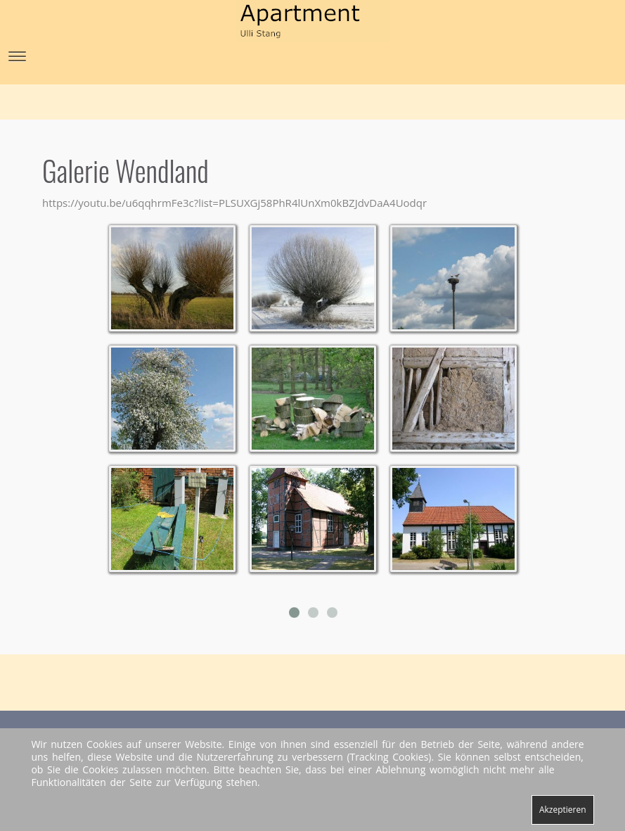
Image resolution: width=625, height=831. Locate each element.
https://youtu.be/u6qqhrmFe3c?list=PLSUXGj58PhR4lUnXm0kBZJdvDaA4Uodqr (234, 203)
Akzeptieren (562, 810)
